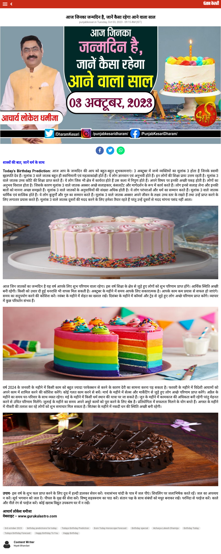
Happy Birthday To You (47, 533)
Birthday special (140, 528)
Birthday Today (191, 528)
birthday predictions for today (42, 528)
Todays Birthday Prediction (75, 528)
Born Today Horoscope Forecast (110, 528)
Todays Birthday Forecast (17, 533)
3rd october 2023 (13, 528)
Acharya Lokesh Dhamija (166, 528)
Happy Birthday (70, 533)
